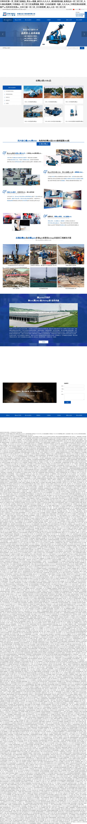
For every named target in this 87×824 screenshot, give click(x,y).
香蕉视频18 (65, 655)
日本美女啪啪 (8, 818)
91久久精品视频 (59, 786)
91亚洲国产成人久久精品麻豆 (18, 818)
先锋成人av (56, 518)
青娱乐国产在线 (20, 503)
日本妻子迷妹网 (30, 619)
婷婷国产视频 (72, 562)
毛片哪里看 (7, 655)
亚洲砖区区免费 (8, 468)
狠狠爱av (64, 652)
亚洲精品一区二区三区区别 (21, 786)
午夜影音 (45, 541)
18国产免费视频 (58, 594)
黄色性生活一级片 (76, 475)
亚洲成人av (32, 687)
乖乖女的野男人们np (45, 791)
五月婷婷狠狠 (18, 518)
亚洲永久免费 (82, 551)
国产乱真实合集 (51, 451)
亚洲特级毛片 (65, 515)
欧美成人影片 (77, 488)
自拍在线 (5, 798)
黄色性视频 (14, 459)
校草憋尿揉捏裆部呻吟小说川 (55, 589)
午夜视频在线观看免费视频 (53, 539)
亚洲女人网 (59, 473)
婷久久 (85, 605)
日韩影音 (35, 753)
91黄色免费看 (3, 694)
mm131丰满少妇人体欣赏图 (6, 492)
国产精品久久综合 (36, 801)
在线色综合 (44, 508)
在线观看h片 (9, 816)
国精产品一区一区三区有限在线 (74, 483)
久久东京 (56, 761)
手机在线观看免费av (17, 677)
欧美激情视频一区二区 (24, 678)
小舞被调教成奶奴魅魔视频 (75, 468)
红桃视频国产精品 (59, 542)
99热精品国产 (42, 584)
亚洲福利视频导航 (72, 641)
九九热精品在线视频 (18, 734)
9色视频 (83, 515)
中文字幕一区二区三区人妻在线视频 (9, 571)
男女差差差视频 (51, 684)
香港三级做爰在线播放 (18, 754)
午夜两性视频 (55, 695)
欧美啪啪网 (51, 637)
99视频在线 (42, 558)
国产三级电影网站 (17, 514)
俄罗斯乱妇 (23, 465)
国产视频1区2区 (31, 532)
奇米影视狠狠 (6, 637)
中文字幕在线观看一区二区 (6, 461)
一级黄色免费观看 (28, 801)
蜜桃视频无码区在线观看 (12, 568)
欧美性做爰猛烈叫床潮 (53, 568)
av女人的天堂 (71, 544)
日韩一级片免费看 (34, 642)
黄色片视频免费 (40, 501)
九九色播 (5, 455)
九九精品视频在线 (61, 465)
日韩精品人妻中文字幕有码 (75, 786)
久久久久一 (8, 621)
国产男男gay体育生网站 (64, 518)
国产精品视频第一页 (64, 798)
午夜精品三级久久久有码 (47, 591)
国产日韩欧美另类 (45, 475)
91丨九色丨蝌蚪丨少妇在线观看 (76, 518)
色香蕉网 (76, 771)
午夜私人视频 (34, 564)
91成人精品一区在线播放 (60, 546)
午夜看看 (57, 452)
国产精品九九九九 (62, 495)
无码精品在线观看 (15, 655)
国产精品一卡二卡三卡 (16, 605)
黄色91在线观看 (10, 525)
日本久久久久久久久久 (21, 499)
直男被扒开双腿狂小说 (42, 526)
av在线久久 (18, 498)
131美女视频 (80, 546)
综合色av (70, 578)
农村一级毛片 (17, 619)
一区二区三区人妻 (75, 601)
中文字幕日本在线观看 (39, 594)
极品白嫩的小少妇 (42, 522)
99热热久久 (69, 611)
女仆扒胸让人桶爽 (19, 555)
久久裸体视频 (32, 538)
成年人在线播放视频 (77, 552)
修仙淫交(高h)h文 (49, 597)
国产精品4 (19, 489)
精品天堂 (70, 715)
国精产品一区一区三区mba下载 (46, 529)
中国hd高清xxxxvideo (19, 607)
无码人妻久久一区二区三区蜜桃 (64, 528)
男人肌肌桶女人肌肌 (64, 704)
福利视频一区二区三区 (6, 565)
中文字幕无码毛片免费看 (26, 562)
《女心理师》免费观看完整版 (45, 458)
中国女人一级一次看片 (53, 496)
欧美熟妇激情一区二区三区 (42, 493)
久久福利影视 (24, 619)
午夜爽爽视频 (10, 488)
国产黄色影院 (65, 554)
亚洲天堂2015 (49, 750)
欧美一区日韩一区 (51, 691)
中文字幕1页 (9, 778)
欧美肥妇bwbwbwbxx (35, 635)
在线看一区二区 (7, 446)
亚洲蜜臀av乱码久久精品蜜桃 (27, 466)
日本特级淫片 (49, 731)
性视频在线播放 (13, 784)
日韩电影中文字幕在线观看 (56, 501)
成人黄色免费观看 (13, 751)
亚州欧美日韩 (21, 645)
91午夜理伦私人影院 (9, 465)
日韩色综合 (48, 512)
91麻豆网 (59, 817)
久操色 (77, 685)
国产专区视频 (81, 559)
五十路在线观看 (9, 704)
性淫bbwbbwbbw (71, 684)
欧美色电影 (6, 481)
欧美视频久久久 (60, 705)
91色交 (5, 641)
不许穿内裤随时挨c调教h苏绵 (27, 483)
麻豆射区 (18, 609)
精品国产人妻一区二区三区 (48, 456)
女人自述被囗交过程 (80, 645)
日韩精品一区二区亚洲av (60, 823)
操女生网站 (15, 569)
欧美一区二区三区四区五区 (47, 485)
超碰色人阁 (73, 496)
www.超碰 (37, 529)
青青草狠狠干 (59, 482)
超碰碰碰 (38, 453)
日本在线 (5, 688)
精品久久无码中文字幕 (25, 471)
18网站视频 (36, 528)
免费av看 (49, 635)
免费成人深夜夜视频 (17, 505)
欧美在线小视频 (44, 817)
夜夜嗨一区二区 (82, 482)
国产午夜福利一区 (39, 502)
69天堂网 (37, 516)
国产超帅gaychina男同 (79, 481)
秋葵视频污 (52, 542)
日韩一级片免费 (61, 688)
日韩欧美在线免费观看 (13, 768)
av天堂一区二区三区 (28, 479)
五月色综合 (6, 735)
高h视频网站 (26, 804)
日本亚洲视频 (13, 710)
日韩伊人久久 (78, 607)
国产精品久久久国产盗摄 (57, 621)
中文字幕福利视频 (53, 629)
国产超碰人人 (74, 821)
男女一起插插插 (73, 503)
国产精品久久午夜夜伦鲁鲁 (8, 697)
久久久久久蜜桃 (61, 531)
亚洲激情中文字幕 (50, 627)
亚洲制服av (29, 459)
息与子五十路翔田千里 (7, 478)
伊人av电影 (57, 516)
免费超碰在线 (51, 546)
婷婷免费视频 (79, 675)
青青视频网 (50, 668)
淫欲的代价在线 (52, 662)
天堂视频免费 (63, 788)
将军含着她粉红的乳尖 (49, 763)
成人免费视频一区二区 (60, 486)
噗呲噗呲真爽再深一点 (45, 714)
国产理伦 (84, 700)
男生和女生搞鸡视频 (60, 535)
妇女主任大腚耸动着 (27, 522)
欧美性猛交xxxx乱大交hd (16, 561)
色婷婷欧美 (17, 601)
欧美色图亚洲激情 (28, 632)
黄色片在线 (68, 538)
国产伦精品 (68, 652)
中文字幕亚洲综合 (8, 574)
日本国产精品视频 (80, 814)
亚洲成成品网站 (16, 546)
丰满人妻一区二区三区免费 (27, 638)
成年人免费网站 (75, 622)
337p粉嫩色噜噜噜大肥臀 (70, 688)
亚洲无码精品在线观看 (38, 803)
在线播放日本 (60, 479)
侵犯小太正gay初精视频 (37, 622)
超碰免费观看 (3, 483)
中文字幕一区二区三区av (19, 511)
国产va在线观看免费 (40, 472)
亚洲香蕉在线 (75, 578)
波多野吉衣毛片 (61, 811)
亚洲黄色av (62, 488)
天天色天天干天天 (20, 531)
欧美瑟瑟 (38, 498)
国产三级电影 (43, 708)
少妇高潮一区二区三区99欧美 (32, 458)
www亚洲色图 (43, 585)
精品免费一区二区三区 (46, 538)
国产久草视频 (78, 612)
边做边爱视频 (73, 629)
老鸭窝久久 (35, 465)
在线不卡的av (20, 469)
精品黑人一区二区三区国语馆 (24, 625)
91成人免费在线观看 (35, 524)
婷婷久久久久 (67, 514)
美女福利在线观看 (68, 551)
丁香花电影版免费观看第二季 (33, 546)
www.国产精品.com (63, 568)
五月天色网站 (38, 451)
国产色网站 (84, 478)
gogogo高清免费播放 (44, 569)
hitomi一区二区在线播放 (57, 544)
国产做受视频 (62, 670)
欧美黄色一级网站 (24, 589)
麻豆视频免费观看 (40, 811)
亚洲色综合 (76, 711)
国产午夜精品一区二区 (34, 542)
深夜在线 (6, 521)
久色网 (75, 624)
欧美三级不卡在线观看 (66, 720)
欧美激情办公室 (32, 449)
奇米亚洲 (32, 609)
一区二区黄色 (25, 717)
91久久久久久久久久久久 (49, 566)
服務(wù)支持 (69, 19)
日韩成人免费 (75, 665)
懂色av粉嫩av (27, 453)
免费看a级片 (40, 640)
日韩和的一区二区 (82, 614)
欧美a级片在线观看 (35, 471)
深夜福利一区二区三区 (67, 734)
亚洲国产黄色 (13, 515)
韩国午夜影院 (59, 700)
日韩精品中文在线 (24, 549)
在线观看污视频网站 (79, 564)
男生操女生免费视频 (23, 578)
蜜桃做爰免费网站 (80, 496)
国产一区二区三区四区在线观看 (30, 488)
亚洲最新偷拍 (64, 684)
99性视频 (58, 509)
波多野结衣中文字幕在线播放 (23, 575)
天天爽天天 (5, 728)
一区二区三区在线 (46, 556)
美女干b (54, 476)
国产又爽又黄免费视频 (26, 780)
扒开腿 (21, 519)
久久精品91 (69, 671)
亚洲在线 (27, 662)
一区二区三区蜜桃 (48, 505)
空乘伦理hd (75, 614)
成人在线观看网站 (13, 624)
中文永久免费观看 (69, 549)
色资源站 (85, 728)
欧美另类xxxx (68, 531)
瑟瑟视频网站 (78, 493)
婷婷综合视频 (34, 651)
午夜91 (55, 800)
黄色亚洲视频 (74, 577)
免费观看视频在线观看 (22, 728)
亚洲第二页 (32, 463)
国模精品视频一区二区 (19, 534)
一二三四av (10, 541)
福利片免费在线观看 (37, 554)
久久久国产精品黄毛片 (62, 565)
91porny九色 (54, 495)
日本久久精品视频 (24, 587)
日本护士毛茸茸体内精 (58, 738)
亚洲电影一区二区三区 (76, 615)
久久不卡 (59, 781)
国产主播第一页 (20, 479)
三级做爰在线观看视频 (30, 710)
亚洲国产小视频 (78, 674)
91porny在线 (69, 559)
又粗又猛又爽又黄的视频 (54, 650)
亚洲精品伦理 (55, 708)
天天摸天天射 (10, 469)
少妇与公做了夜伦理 (30, 502)
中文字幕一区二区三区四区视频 (36, 534)
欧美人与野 (82, 780)
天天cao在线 (43, 737)
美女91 (40, 741)
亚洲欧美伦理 (3, 538)
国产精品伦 (68, 521)
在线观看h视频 (46, 572)
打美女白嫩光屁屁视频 (51, 509)
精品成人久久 (28, 664)
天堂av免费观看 (19, 698)
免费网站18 (65, 753)
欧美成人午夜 (45, 662)
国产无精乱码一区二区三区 (80, 561)
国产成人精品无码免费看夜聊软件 (53, 796)
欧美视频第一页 (44, 773)
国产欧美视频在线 (59, 551)
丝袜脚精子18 (35, 605)
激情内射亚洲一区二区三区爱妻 (67, 678)
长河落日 (19, 558)
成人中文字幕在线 (12, 801)
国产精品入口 (60, 584)
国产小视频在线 (12, 554)
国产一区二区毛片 (11, 455)
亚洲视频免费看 (75, 637)
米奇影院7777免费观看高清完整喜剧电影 (63, 456)
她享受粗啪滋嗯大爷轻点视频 (37, 531)
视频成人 (63, 750)
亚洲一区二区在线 (39, 452)
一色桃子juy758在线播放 (56, 575)
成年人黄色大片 (36, 479)
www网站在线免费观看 (19, 496)
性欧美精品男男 (18, 582)
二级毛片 (43, 798)
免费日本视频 (79, 797)
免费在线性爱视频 (75, 594)
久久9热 (20, 544)
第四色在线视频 (75, 625)
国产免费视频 (47, 499)
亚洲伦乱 (39, 817)
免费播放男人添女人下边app (31, 511)
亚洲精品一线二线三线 (48, 638)
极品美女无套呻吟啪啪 (66, 808)
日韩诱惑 (77, 525)
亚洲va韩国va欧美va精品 (8, 493)
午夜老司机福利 (70, 605)
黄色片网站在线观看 (44, 650)
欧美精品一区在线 (31, 472)
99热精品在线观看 (78, 678)
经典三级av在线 (45, 682)
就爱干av (67, 502)
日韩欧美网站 (38, 538)
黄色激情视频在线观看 (57, 625)
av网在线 (78, 545)
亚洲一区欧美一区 (41, 804)
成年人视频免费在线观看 (56, 715)
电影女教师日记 (77, 817)
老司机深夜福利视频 (23, 493)
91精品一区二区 (49, 462)
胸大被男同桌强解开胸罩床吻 (72, 536)
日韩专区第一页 (62, 695)
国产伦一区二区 (68, 618)
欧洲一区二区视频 (4, 629)
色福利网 (5, 597)
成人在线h (32, 452)
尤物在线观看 (30, 707)
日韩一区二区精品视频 (28, 521)
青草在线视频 (74, 803)
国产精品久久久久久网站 (48, 718)
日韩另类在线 (75, 801)
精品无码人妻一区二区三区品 (20, 675)
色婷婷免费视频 (10, 473)
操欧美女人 (69, 724)
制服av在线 (42, 604)
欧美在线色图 (36, 571)
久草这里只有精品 (15, 512)
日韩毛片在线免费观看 (36, 561)
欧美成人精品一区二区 (57, 624)
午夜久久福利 (58, 728)
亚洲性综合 (54, 528)
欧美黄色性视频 (36, 813)
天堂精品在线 (49, 604)
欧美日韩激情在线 (55, 524)
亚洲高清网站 (82, 820)
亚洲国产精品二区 (36, 715)
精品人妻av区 (62, 637)
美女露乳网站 (44, 684)
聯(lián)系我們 (79, 19)
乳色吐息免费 (10, 677)
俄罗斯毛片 (11, 579)
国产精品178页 (50, 545)
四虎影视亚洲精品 (16, 466)
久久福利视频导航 (72, 645)
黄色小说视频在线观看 (70, 476)
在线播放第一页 (42, 486)
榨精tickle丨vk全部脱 (16, 823)
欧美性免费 (38, 508)
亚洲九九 (37, 544)
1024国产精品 (69, 751)
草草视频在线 (80, 511)
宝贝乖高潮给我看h (28, 612)
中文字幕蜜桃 (73, 514)
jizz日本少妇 (22, 770)
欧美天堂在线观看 (82, 491)
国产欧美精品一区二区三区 (30, 705)
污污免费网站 (69, 548)
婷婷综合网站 (50, 740)
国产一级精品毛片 (12, 681)
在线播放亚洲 (62, 751)
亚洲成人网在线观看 (72, 582)
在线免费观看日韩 (36, 525)
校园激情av (78, 516)
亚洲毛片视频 (63, 475)
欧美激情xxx (78, 764)
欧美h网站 (23, 502)
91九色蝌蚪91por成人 (79, 781)
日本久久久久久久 (59, 499)
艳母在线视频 (27, 503)
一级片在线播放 (66, 479)
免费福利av (63, 690)
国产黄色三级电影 (28, 496)
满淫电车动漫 (8, 684)
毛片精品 (65, 566)
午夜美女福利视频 (19, 522)
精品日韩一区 (48, 473)
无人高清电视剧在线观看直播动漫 (72, 501)
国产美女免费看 (66, 469)
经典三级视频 (60, 511)
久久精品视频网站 (32, 823)
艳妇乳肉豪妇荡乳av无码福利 (43, 448)
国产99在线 (68, 475)
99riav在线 (56, 637)
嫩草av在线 (51, 677)
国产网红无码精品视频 (74, 591)
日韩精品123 (48, 453)
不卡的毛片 (79, 577)
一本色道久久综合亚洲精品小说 (68, 529)
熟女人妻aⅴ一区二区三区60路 (69, 511)
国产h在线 (82, 584)
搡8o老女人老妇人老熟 (46, 816)
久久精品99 (53, 791)
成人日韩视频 (34, 700)
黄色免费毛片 (72, 703)
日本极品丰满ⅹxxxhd (66, 743)
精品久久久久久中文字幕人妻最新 (9, 598)
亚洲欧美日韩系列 (70, 561)
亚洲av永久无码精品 (11, 738)
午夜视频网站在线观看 (72, 627)
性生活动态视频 (27, 555)
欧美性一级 (84, 516)
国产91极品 (57, 770)
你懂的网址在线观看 (69, 701)
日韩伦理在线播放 (35, 536)
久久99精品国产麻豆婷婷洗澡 (49, 661)
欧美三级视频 (56, 612)
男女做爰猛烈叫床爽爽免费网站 (39, 459)
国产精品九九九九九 (47, 657)
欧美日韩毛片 (37, 469)
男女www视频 (54, 453)
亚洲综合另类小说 (17, 483)
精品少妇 (13, 462)
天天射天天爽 (67, 761)
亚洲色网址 (18, 648)
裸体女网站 (35, 641)
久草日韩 (40, 556)
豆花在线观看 (38, 589)
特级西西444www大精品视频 (34, 446)
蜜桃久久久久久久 (33, 548)
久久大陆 (85, 763)
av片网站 (2, 518)
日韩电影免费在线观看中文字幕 (50, 468)
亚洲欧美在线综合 (16, 492)
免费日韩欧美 (60, 469)
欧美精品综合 (34, 695)
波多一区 (8, 588)
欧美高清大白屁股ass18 (65, 680)
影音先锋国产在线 (25, 674)
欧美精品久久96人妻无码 (50, 579)
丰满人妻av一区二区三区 (61, 492)
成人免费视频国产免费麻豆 (70, 608)
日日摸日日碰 (82, 767)
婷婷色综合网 (17, 541)
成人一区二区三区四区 (43, 465)
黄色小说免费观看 (65, 718)
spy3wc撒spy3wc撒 (35, 499)
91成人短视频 (28, 531)
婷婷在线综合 (33, 448)
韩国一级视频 (26, 449)
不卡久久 (45, 617)
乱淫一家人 (50, 701)
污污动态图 (8, 544)
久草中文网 (27, 697)
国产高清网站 (47, 615)
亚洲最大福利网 (58, 598)
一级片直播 (12, 810)
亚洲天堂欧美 (28, 817)
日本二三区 (28, 635)
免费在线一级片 (37, 816)
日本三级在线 (68, 512)
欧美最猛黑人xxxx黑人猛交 (8, 522)
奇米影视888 (22, 725)
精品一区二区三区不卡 (69, 800)
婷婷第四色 (26, 745)
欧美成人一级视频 (67, 458)
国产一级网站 (30, 601)
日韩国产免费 (76, 750)
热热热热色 (48, 655)
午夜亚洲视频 (77, 647)
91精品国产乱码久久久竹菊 (72, 574)
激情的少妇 (6, 451)
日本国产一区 (79, 532)
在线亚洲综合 (83, 558)
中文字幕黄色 (32, 518)
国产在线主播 (74, 479)
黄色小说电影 (58, 618)
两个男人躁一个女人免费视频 (53, 585)
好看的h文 (69, 568)
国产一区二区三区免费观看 (40, 807)
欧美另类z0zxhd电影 (10, 559)
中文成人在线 (13, 667)
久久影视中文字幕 (30, 528)
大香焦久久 (39, 476)
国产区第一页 (52, 793)
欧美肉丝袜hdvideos (8, 501)
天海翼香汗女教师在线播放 (72, 459)
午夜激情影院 (25, 595)
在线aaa (78, 741)
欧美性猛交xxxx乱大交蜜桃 (35, 608)
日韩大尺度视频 (51, 697)
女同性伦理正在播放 (81, 718)
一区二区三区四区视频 (9, 607)
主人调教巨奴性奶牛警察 (40, 758)
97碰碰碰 (20, 713)
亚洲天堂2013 (17, 587)
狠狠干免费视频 (8, 546)
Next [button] (84, 34)
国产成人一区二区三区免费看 (15, 717)
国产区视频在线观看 (80, 698)
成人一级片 (75, 465)
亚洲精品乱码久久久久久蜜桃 (10, 463)
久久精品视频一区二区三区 (25, 700)
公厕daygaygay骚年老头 (78, 524)
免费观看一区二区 (74, 471)
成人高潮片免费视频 (23, 766)
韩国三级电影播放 (71, 455)
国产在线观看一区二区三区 (49, 672)
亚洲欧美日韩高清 (71, 565)
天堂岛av (63, 607)
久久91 (70, 790)
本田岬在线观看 (25, 489)
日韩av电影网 (54, 584)
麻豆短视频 (49, 495)
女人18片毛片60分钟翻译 (8, 721)
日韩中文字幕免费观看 (58, 651)
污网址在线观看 (75, 551)
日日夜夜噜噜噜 (7, 625)
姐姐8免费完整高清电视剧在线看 (63, 564)
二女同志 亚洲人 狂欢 (9, 711)
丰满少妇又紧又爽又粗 (57, 818)
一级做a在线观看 (59, 774)
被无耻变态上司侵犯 (46, 463)
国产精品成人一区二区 (27, 657)
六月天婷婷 (26, 584)
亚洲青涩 (19, 751)
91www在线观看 (68, 498)
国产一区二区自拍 (30, 733)
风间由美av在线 (28, 525)
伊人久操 (15, 647)
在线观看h (59, 692)
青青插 (48, 535)
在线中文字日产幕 (55, 704)
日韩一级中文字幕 (70, 506)
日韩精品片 (53, 574)
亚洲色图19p (15, 798)
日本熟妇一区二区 (68, 584)
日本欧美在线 (16, 574)
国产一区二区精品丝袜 (73, 820)
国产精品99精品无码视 (5, 499)
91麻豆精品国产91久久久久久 (30, 611)
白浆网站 (37, 781)
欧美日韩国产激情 (78, 677)
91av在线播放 (72, 502)
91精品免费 (49, 708)
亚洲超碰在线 (13, 687)
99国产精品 (3, 642)
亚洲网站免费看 (44, 451)
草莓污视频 (16, 721)
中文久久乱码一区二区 (6, 695)
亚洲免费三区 (25, 640)
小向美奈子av (70, 558)
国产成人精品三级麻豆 (61, 662)
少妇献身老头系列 (43, 605)
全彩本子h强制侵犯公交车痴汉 (19, 631)
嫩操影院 (40, 671)
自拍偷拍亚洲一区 (25, 508)
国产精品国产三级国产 (60, 714)
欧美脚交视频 (28, 569)
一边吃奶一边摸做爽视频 (20, 473)
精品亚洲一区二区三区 (40, 655)
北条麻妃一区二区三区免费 (49, 728)
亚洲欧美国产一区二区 (78, 654)
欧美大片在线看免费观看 (10, 763)
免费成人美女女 (54, 635)
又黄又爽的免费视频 (42, 648)
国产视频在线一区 (47, 602)
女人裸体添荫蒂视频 (61, 536)
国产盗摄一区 (18, 465)
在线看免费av (54, 512)
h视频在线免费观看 (24, 545)
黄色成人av (12, 594)
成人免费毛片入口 (71, 764)
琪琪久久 (55, 503)
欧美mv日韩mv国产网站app (57, 655)
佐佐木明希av (42, 579)
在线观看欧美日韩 (48, 488)
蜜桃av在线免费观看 (22, 602)
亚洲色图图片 (14, 516)
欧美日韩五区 (9, 562)
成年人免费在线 (68, 750)
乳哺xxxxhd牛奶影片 (47, 658)
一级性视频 (68, 622)
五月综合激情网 (32, 489)
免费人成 (41, 499)
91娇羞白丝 (38, 645)
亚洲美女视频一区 (4, 448)
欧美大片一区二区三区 (49, 516)
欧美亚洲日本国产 (44, 681)
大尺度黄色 (32, 453)
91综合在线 (18, 581)
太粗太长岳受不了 (76, 584)
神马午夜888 (24, 605)
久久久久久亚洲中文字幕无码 (78, 747)
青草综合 (71, 650)
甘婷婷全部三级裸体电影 (56, 556)
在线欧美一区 (59, 645)
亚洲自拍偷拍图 (30, 451)
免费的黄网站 (60, 478)
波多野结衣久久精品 (72, 783)
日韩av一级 (49, 690)
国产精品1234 (83, 784)
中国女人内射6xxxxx (18, 572)
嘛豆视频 (42, 644)
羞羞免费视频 (17, 642)
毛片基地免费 (17, 727)
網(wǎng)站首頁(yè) (8, 19)
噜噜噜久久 (75, 715)
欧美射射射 (32, 645)
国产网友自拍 (76, 499)
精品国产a (2, 514)
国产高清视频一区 (74, 731)
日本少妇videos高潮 (55, 581)
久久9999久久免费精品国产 (66, 505)
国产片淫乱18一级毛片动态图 (62, 466)
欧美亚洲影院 (39, 691)
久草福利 (42, 544)
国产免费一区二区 (49, 503)
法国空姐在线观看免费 (46, 711)
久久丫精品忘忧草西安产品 (61, 558)
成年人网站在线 (82, 456)
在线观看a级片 (47, 808)
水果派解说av (82, 660)
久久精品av (22, 821)
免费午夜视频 (48, 482)
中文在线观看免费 (4, 558)
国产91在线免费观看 (47, 492)
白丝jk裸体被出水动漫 (37, 778)
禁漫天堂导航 (40, 572)
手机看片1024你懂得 (82, 715)
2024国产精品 (26, 691)
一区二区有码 (75, 592)
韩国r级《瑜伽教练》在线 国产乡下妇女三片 (49, 521)
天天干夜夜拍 (57, 489)
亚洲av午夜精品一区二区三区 (10, 456)
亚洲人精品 (60, 599)
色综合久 (63, 519)
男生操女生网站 (63, 455)
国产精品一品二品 (27, 524)
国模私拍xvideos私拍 (67, 738)
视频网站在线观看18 (60, 476)
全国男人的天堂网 (71, 492)
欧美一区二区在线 (13, 556)
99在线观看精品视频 (73, 727)
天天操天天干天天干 (21, 641)
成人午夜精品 (64, 509)
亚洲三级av (39, 624)
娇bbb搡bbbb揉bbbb (29, 773)
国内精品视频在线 (11, 538)
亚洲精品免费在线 (49, 609)
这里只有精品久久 (74, 680)
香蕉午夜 (50, 664)
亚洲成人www (43, 462)
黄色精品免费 (80, 651)
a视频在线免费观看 (10, 694)
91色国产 (70, 758)
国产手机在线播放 (39, 701)
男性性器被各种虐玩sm (11, 584)
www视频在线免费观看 (20, 757)
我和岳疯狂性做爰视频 (46, 801)
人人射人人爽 (55, 604)
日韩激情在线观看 (65, 493)
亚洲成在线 (31, 768)
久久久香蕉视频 (50, 703)
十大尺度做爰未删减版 (78, 505)
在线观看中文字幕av (8, 675)
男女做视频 (22, 492)
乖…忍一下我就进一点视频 (76, 463)
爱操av (19, 707)
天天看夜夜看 (26, 755)
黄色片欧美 (42, 528)
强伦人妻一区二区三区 (61, 548)
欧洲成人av (57, 526)
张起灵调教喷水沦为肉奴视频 (46, 525)
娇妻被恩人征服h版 (78, 694)
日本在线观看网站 (28, 475)
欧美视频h (72, 595)
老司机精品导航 (8, 611)
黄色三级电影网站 (54, 641)
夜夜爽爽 (54, 482)
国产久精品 (26, 720)
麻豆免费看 (61, 604)
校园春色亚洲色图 (41, 598)
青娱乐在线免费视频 (15, 566)
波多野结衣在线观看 (15, 519)
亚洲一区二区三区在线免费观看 (9, 531)
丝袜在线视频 (63, 538)
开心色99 (80, 728)
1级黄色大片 (43, 483)
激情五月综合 (54, 781)
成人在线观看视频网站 (55, 607)
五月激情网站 (40, 680)
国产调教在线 (48, 528)
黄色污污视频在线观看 (60, 459)
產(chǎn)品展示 (28, 19)
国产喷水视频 (63, 611)
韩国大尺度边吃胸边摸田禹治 (58, 502)
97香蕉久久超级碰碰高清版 (61, 472)
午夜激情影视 (7, 561)
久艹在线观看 (42, 466)
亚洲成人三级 (36, 462)
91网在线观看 (29, 492)
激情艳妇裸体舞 (9, 707)
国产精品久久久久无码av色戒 (34, 578)
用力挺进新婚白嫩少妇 (17, 577)
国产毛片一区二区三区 (19, 485)
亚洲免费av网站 (65, 700)
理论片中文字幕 (44, 491)
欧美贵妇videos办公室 (33, 509)
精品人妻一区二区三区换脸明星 (48, 548)
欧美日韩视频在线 (36, 519)
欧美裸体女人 (75, 738)
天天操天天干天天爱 (59, 628)
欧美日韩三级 (27, 448)
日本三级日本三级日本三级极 (57, 463)
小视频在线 (82, 499)
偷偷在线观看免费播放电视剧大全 (56, 569)
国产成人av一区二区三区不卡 (27, 787)
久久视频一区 (18, 634)
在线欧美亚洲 (22, 774)
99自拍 (62, 618)
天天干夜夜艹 (4, 714)
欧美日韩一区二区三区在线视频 (38, 512)
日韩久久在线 (51, 813)
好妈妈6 (51, 771)
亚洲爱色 (11, 535)
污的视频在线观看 (4, 479)
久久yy (54, 492)
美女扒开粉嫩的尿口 (10, 475)
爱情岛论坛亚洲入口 (12, 491)
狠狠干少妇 (62, 595)
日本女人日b (33, 568)
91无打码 (8, 638)
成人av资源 (64, 645)
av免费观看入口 (68, 637)
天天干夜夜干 (52, 461)
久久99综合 (25, 737)
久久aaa (23, 713)
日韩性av (19, 459)
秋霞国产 (54, 674)
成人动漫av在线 (16, 549)
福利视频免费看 (50, 455)
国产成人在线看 (37, 677)
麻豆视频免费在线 (76, 681)
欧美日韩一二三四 (83, 628)
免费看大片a (12, 658)
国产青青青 (48, 584)
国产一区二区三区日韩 (14, 627)
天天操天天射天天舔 (70, 448)
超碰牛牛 (58, 505)
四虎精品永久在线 (39, 541)
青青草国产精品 (80, 740)
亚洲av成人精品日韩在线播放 (39, 506)
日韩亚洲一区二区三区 (63, 771)
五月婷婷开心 (68, 607)
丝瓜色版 (46, 787)
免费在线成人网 (78, 713)
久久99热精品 (72, 617)
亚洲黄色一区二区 (37, 485)
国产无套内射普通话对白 (34, 585)
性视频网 (13, 518)
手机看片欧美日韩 (24, 541)
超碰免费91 (26, 515)
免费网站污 (63, 781)
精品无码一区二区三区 (67, 482)
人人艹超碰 (59, 515)
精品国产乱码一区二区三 (18, 453)
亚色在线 (83, 483)
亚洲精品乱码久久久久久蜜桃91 (33, 798)
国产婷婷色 (35, 728)
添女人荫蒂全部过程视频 (56, 804)
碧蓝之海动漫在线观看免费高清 (77, 469)
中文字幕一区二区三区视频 (34, 737)
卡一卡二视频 (39, 575)
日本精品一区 (39, 515)
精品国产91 (60, 764)
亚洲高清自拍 (81, 471)
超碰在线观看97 (26, 734)
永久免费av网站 (38, 532)
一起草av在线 (72, 735)
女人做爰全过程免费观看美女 (40, 455)
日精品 (4, 485)
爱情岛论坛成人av (64, 489)
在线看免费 (54, 705)
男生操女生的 (46, 776)
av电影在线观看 (17, 452)
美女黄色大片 (33, 508)
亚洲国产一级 (3, 488)
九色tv (79, 503)
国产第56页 (40, 587)
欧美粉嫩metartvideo (61, 681)
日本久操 (72, 564)
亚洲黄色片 (78, 486)
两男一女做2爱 (65, 582)
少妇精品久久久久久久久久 (68, 744)
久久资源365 (53, 820)
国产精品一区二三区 (43, 571)
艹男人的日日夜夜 (71, 509)
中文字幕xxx (76, 800)
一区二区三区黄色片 (81, 531)
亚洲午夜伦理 (69, 681)
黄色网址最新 (44, 446)
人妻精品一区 (15, 476)
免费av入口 (78, 476)
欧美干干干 (73, 808)
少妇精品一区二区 (53, 577)
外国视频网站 (14, 588)
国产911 (70, 515)
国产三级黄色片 (47, 631)
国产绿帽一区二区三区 (67, 473)
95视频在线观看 (56, 619)
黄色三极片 (41, 631)
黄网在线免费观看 (13, 542)
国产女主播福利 (4, 751)
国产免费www (79, 652)
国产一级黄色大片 (48, 695)
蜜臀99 (1, 617)
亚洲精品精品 (18, 661)
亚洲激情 (23, 458)
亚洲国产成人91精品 (50, 459)
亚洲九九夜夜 (60, 735)
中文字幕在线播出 (73, 489)
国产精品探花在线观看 (68, 478)
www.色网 (64, 559)
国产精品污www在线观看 (37, 559)
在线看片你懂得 (63, 797)
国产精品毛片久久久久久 (67, 575)
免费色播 (70, 747)
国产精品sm (58, 574)
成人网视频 (36, 539)
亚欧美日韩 (74, 644)
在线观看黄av (48, 466)
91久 (3, 505)
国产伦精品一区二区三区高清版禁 (63, 791)
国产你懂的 (43, 495)
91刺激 (26, 721)
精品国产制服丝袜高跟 (8, 534)
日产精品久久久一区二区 (37, 492)
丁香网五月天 (69, 519)
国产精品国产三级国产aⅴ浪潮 (75, 793)
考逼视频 (37, 796)
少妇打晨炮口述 (74, 528)
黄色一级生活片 (45, 688)
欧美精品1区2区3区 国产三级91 (60, 483)
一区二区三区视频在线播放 (53, 561)
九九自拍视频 (40, 672)
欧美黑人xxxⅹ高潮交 (32, 552)
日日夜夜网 (42, 453)
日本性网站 (31, 539)
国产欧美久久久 (24, 823)
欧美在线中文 (15, 803)
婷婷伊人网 (67, 471)
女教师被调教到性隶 (29, 684)
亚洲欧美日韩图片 (11, 508)
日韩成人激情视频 (7, 459)
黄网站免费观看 (78, 587)
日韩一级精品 (67, 601)
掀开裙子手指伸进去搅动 (12, 612)
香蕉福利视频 (65, 715)
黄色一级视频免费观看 (26, 478)
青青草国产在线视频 (81, 602)
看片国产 (10, 466)
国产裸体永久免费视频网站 (26, 783)
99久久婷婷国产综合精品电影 (16, 614)
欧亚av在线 (52, 499)
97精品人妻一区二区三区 (28, 481)
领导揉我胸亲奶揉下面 (28, 571)
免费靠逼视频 (24, 681)
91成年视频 (60, 807)
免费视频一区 (68, 535)
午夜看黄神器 (40, 488)
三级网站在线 (24, 491)
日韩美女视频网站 (44, 469)
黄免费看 (57, 797)
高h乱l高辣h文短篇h (36, 599)
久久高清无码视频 (21, 495)
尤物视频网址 (72, 807)
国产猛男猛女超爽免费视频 (72, 662)
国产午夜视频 (63, 592)
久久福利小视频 (58, 566)
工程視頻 (59, 19)
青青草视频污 (24, 648)
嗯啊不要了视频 (21, 705)
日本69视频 (21, 664)
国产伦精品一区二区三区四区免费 (42, 549)
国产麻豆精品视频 (15, 599)
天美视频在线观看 (66, 462)
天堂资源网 (16, 800)
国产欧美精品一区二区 (33, 766)
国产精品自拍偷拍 (52, 465)
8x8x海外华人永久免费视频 (72, 495)
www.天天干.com (7, 506)
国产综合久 (56, 455)
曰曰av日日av (52, 628)
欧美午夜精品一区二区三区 (57, 687)
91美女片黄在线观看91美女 (61, 451)
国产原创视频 (63, 784)
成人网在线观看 (46, 680)
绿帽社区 (65, 499)
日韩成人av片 (64, 724)
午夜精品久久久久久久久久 (49, 452)
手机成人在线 (75, 585)
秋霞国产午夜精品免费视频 (74, 753)
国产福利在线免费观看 (37, 562)
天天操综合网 (5, 452)
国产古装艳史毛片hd (8, 587)
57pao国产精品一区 (36, 806)
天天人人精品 (39, 456)
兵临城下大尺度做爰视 (8, 741)
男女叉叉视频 (24, 751)
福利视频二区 (40, 505)
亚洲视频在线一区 (32, 493)
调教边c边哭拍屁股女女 (50, 472)
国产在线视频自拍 (26, 685)
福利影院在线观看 (47, 582)
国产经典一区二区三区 (51, 601)
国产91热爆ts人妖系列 (77, 657)
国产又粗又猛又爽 (68, 745)
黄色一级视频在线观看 (57, 657)
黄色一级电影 (75, 559)
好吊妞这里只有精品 (26, 561)
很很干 (37, 482)
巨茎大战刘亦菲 (52, 565)
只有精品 (45, 690)
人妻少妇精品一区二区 (28, 598)
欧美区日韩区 (45, 668)
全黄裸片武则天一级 (76, 515)
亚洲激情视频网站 (51, 652)
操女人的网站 (73, 816)
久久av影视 (29, 581)
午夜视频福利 (30, 602)
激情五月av (29, 728)
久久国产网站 (57, 724)
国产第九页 (15, 678)
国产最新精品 (52, 803)
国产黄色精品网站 (55, 733)
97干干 (80, 685)
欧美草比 (15, 740)
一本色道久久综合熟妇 (43, 634)
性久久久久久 (35, 627)
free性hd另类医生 (75, 571)
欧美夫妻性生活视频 (66, 803)
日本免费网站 (33, 680)
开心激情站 (45, 735)
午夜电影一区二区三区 (7, 628)
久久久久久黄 (60, 757)
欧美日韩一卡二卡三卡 (61, 579)
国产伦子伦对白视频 (8, 505)
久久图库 (50, 767)
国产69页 (53, 558)
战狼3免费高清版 (10, 485)
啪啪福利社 (84, 486)
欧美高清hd (77, 760)
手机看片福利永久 (69, 488)
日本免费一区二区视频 (31, 476)
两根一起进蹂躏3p (12, 503)
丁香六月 (65, 764)
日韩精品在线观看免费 (29, 469)
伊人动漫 (47, 700)
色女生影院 (67, 595)
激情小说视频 (37, 483)
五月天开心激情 (35, 558)
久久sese (15, 707)
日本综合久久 (15, 468)
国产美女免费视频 (70, 525)
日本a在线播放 (83, 538)
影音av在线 (21, 632)
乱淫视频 (50, 738)
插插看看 (5, 491)
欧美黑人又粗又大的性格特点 (64, 577)
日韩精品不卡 (74, 791)
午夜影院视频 (44, 545)
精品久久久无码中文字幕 (40, 750)
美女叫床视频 (81, 665)
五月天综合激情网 (32, 456)
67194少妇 (73, 512)
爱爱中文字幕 (20, 598)
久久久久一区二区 (62, 671)
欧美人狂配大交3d (44, 757)
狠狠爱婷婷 (54, 588)
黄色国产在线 (30, 675)
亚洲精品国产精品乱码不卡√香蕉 (67, 452)
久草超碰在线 (20, 521)
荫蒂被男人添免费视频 (80, 562)
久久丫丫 (65, 697)
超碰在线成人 (82, 661)
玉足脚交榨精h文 (33, 755)
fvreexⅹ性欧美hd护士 (57, 658)
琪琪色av (19, 491)
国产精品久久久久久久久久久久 (72, 642)
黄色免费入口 (52, 634)
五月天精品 (55, 758)
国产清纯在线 (9, 483)
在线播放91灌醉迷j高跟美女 (70, 672)
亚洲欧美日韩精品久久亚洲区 (15, 482)
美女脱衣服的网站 (76, 658)
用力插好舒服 (35, 631)
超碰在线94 (7, 605)
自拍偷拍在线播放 (16, 821)
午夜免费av (80, 528)
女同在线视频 (75, 456)
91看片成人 (20, 571)
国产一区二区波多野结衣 (55, 727)
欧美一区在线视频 (56, 538)
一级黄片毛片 (78, 589)
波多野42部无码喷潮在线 (49, 594)
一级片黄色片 (68, 710)
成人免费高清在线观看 (10, 526)
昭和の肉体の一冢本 (38, 751)
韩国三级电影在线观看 (27, 791)
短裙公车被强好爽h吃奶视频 (64, 496)
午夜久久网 (17, 651)
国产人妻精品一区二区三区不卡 (50, 534)
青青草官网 (54, 614)
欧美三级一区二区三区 (29, 565)
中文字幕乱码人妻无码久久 (24, 568)
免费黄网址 (54, 473)
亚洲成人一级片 (50, 541)
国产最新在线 (35, 793)
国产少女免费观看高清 (37, 535)
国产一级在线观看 (74, 534)
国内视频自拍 (78, 684)
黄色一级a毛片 (3, 612)
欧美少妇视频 (32, 691)
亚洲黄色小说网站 (10, 657)
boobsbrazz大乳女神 (41, 788)
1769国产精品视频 (20, 475)
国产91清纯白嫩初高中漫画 (7, 727)
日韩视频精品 (67, 754)
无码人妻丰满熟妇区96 (47, 778)
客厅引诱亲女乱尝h (28, 784)
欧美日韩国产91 (43, 813)
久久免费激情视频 (17, 458)
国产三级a (44, 562)
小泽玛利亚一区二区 (50, 486)
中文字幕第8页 (23, 546)
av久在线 (56, 552)
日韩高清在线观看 (38, 743)
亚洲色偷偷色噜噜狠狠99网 (69, 587)
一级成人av (41, 766)
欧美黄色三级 (81, 495)
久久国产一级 (33, 662)
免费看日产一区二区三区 (22, 446)
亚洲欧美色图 (60, 587)
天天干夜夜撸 (24, 472)
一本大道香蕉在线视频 (49, 724)
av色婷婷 (8, 566)
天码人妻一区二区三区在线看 (55, 481)
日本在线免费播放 (50, 552)
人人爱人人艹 (10, 774)
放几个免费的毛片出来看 (17, 461)
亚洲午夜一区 (29, 641)
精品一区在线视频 (73, 602)
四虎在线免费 (3, 764)
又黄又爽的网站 (37, 495)
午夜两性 (41, 638)
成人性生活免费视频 (12, 796)
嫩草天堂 (15, 469)
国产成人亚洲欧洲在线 (17, 680)
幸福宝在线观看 (59, 514)
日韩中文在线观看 (82, 574)
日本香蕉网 (41, 790)
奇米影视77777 (70, 770)
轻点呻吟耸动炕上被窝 (15, 471)
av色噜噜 (35, 598)
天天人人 (15, 604)
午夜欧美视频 (8, 476)
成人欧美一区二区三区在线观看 (19, 528)
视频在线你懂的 (61, 512)
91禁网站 (45, 535)
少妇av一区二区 (23, 727)
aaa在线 (53, 806)
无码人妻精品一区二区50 (36, 614)
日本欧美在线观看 (25, 661)
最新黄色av (65, 758)
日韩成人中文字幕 (60, 777)
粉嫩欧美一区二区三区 (72, 634)
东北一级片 (35, 638)
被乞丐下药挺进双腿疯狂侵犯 (71, 787)
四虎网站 (47, 642)
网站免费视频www (22, 476)
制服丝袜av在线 (12, 637)
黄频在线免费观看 (60, 640)
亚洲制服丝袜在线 (45, 599)
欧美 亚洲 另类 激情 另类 (75, 748)
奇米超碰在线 (18, 502)
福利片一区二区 (49, 723)
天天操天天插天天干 (36, 791)
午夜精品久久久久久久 (9, 817)
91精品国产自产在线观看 (33, 595)
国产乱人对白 (20, 755)
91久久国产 (9, 569)
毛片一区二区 (31, 589)
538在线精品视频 (29, 803)
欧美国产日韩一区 (18, 747)
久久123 (28, 577)
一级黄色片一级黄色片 (52, 479)
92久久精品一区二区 (71, 682)
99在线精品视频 (77, 619)
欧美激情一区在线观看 (27, 761)
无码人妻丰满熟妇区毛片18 (69, 713)
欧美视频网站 (32, 515)
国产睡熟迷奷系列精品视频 (31, 672)
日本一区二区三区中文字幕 (11, 595)
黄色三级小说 (59, 572)
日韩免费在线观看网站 (37, 654)
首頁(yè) (8, 415)
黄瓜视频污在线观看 (60, 448)
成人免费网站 (6, 579)
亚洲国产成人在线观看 (18, 488)
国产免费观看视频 (25, 617)
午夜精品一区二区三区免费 (27, 514)
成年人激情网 (82, 525)
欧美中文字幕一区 (48, 821)
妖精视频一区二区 (33, 745)
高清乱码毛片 (16, 532)
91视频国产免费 (16, 703)
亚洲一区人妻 (53, 587)
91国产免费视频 (26, 588)
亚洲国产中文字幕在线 (19, 697)
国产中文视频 (18, 508)
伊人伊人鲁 (73, 516)
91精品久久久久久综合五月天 (25, 599)
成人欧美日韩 (53, 572)
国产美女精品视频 (76, 588)
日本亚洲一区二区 (15, 748)
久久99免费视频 (83, 591)
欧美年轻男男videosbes (43, 496)
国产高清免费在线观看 (75, 526)
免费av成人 (59, 522)
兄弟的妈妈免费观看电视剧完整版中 (16, 448)
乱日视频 (64, 574)
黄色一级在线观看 (12, 524)
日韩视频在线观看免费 (41, 478)
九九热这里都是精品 (41, 489)
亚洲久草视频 (79, 629)
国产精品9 (50, 651)
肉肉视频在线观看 (14, 813)
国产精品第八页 (16, 486)
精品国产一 (40, 745)
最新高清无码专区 (78, 542)
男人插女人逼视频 (45, 519)
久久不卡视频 (77, 714)
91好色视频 (11, 582)
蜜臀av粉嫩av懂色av (25, 670)
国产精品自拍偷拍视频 (46, 704)
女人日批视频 (48, 558)
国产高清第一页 (22, 733)
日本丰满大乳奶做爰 (53, 531)
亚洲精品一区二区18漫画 (69, 705)
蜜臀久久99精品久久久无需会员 (77, 818)
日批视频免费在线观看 (30, 529)
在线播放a (82, 741)
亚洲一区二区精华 (8, 486)
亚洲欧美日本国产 (52, 469)
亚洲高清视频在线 (68, 774)
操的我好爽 (17, 781)
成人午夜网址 (79, 529)
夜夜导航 (81, 750)
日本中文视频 (82, 548)
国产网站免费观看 (70, 781)
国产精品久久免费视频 (60, 644)
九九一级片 (20, 481)
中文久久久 (19, 556)
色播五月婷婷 (64, 485)
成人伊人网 (47, 501)
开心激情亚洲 (71, 661)
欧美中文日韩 (57, 648)
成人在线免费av (40, 564)
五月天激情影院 (72, 718)
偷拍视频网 (5, 524)
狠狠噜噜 (17, 545)
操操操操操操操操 (77, 638)
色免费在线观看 (19, 584)
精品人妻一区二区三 (73, 655)
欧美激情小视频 (79, 502)
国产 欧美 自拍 (44, 645)
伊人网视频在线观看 (4, 627)
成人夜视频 (69, 566)
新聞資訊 (38, 19)
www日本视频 (35, 634)
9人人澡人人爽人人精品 (5, 592)
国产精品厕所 (84, 745)
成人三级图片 (73, 691)
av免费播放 (64, 627)
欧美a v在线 (74, 531)
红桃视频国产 (77, 539)
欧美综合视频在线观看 (56, 532)
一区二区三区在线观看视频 (60, 668)
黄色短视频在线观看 (17, 501)
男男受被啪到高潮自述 (45, 715)
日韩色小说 (16, 493)
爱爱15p (78, 568)
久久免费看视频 (22, 668)
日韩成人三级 (76, 482)
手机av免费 (37, 481)
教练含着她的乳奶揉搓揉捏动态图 (42, 565)
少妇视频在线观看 (50, 489)
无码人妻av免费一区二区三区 (44, 820)
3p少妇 (59, 708)
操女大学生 (31, 763)
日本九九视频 (7, 489)
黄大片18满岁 (53, 786)
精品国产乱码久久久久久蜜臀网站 (38, 713)
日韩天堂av (12, 555)
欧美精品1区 (28, 615)
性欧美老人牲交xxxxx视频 (16, 506)
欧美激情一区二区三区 (43, 767)
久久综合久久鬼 (5, 556)
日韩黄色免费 (37, 521)
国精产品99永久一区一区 (37, 632)
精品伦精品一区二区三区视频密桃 (72, 508)
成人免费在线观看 (57, 462)
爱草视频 (64, 728)
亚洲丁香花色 (81, 801)
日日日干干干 (46, 554)
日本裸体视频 (9, 472)
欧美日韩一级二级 (19, 608)
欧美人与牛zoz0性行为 (39, 763)
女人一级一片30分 (75, 628)
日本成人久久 (70, 552)
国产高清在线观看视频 (77, 535)
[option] (43, 34)
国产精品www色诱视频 (12, 615)
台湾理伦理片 (21, 569)
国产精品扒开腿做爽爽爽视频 (39, 612)
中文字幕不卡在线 (70, 446)
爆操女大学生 (84, 609)
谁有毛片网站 (35, 748)
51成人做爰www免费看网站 (68, 674)
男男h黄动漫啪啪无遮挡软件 (72, 725)
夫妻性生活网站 (56, 741)
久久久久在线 (8, 803)
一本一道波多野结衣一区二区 (63, 534)
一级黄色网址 (29, 559)
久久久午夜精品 (14, 602)
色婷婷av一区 (33, 667)
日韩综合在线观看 (32, 717)
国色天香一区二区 (59, 672)
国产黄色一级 (54, 631)
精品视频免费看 (20, 565)
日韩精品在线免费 (53, 599)
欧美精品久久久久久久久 (50, 564)
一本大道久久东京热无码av (80, 581)
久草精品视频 (56, 767)
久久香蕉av (70, 631)
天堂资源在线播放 (12, 479)
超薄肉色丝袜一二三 (30, 516)
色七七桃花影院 (55, 592)
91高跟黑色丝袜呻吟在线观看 (9, 685)
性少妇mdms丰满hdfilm (44, 542)
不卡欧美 (23, 714)
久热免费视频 (56, 591)
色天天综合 (12, 601)
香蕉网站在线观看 (30, 690)
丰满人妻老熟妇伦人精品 (70, 486)
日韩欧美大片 (78, 565)
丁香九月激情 (26, 542)
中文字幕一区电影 (61, 449)
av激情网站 (9, 631)
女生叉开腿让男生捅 (39, 619)
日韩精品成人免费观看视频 (25, 536)
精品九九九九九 (18, 462)
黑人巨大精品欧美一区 (20, 455)
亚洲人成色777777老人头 (60, 806)
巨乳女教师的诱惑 (12, 648)
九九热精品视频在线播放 (20, 715)
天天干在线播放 (62, 561)
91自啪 (5, 528)
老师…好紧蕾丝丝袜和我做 (63, 629)
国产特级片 (13, 499)
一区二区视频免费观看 (27, 634)
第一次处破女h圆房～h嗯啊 (22, 763)
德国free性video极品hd (63, 733)
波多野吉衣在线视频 (6, 462)
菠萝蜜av (24, 793)
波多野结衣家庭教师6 (4, 609)
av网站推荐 (71, 542)
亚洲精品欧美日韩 (9, 514)
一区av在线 (37, 714)
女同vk (12, 592)
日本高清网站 (82, 465)
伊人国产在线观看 (28, 485)
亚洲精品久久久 (49, 758)
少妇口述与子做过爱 (65, 526)
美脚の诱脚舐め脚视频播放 (34, 545)
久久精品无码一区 (65, 727)
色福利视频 (66, 721)
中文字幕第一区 (69, 546)
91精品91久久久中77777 (36, 660)
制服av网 (80, 578)
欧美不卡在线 (76, 695)
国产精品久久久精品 (24, 486)
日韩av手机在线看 (72, 741)
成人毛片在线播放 (67, 621)
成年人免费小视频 (16, 794)
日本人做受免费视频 (33, 640)
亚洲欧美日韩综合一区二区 (41, 518)
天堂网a (49, 581)
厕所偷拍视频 (34, 818)
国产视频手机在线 (51, 774)
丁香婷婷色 (60, 503)
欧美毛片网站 (24, 601)
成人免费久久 (26, 505)
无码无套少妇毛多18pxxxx (17, 611)
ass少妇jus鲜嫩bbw (66, 766)
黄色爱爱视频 (84, 468)
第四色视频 (64, 544)
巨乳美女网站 (55, 821)
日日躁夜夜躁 (53, 448)
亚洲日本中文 (3, 559)
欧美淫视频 (62, 524)
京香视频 (22, 711)
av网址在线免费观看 (38, 694)
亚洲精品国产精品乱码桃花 (71, 541)
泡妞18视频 (53, 535)
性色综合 (25, 698)
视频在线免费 (64, 747)
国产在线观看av (70, 711)
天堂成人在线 (84, 498)
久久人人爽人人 (77, 717)
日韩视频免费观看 (45, 611)
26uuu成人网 (16, 668)
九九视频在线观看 (23, 451)
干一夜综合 (43, 561)
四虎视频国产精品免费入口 (42, 568)
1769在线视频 (29, 465)
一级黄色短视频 (32, 617)
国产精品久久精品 (74, 462)
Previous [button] (3, 34)
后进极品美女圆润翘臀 (5, 555)
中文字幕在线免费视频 (67, 658)
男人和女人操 (5, 796)
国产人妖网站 (10, 572)
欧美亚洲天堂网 (81, 787)
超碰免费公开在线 (83, 592)
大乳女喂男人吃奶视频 (5, 594)
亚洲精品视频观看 (52, 817)
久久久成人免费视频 (33, 767)
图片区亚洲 (12, 634)
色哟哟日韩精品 (33, 624)
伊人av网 (24, 577)
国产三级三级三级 (78, 478)
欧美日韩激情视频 (23, 532)
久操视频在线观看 (46, 607)
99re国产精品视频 (42, 509)
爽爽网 (70, 466)
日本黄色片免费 (52, 515)
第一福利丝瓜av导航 (43, 637)
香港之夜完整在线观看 (6, 808)
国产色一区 (65, 522)
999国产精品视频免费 (73, 597)
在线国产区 (19, 588)
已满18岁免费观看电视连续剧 (22, 526)
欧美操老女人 (44, 581)
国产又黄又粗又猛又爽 (57, 766)
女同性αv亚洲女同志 (18, 724)
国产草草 (27, 624)
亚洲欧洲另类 (6, 498)
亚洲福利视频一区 (77, 498)
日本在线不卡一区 (69, 465)
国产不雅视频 (43, 514)
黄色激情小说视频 (65, 491)
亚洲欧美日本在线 (17, 478)
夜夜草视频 (73, 740)
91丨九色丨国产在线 (24, 609)
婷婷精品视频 (26, 767)
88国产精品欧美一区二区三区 (74, 522)
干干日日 (79, 604)
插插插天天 (49, 670)
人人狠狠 (49, 574)
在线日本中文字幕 (81, 791)
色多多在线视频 (41, 818)
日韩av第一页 (65, 598)
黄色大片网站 (27, 645)
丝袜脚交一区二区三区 (54, 475)
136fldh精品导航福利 (72, 451)
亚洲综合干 (29, 535)
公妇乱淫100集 (78, 705)
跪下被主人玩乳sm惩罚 (8, 766)
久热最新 (18, 548)
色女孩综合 (70, 499)
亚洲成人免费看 (49, 483)
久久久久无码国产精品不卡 (65, 615)
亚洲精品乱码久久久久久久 (65, 585)
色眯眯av (39, 611)
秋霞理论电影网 (37, 618)
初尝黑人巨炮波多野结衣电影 (25, 748)
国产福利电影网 (28, 723)
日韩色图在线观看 (25, 548)
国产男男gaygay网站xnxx (55, 720)
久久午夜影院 (7, 518)
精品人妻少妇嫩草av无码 (45, 524)
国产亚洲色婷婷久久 (48, 619)
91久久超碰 (26, 534)
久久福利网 (70, 694)
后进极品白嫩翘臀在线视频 (53, 810)
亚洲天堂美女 (34, 555)
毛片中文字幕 (9, 645)
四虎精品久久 (76, 466)
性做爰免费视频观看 (62, 555)
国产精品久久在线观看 (73, 554)
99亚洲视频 (78, 807)
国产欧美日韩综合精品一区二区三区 (35, 735)
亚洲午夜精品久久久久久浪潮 (6, 453)
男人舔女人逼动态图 (4, 535)
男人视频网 (34, 671)
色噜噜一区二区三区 (38, 468)
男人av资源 (16, 579)
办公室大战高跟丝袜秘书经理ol (67, 619)
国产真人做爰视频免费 (64, 591)
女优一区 (6, 466)
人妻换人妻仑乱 (62, 760)
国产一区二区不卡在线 (36, 621)
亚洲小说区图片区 (32, 800)
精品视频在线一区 (62, 453)
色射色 (13, 608)
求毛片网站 (61, 810)
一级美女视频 (50, 518)
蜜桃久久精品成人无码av (81, 512)
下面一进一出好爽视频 (74, 704)
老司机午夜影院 (70, 667)
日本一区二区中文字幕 (27, 747)
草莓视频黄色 (42, 748)
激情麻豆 (61, 737)
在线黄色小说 (77, 558)
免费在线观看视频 (18, 657)
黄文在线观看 (19, 524)
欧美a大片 (71, 598)
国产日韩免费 (69, 592)
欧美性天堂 (47, 449)
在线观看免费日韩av (27, 519)
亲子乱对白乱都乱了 (33, 486)
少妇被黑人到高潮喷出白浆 (80, 446)
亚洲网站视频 (72, 493)
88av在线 (38, 800)
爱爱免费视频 (26, 461)
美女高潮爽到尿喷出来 (39, 774)
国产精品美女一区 (46, 575)
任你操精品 (14, 446)
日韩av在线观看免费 (44, 797)
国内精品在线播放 (63, 605)
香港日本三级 (11, 652)
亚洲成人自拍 (26, 463)
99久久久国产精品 (83, 466)
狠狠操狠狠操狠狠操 (50, 598)
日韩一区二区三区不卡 (81, 608)
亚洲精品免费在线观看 (16, 670)
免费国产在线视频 (44, 546)
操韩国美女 (45, 664)
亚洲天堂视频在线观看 (14, 451)
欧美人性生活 (67, 463)
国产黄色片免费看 (27, 614)
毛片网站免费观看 (17, 644)
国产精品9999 (35, 556)
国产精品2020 (6, 687)
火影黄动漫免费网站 (62, 682)
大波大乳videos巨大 (76, 618)
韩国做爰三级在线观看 (44, 461)
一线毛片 (50, 625)
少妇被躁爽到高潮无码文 (68, 677)
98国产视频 (49, 476)
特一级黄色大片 (55, 760)
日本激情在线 (48, 721)
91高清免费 (30, 506)
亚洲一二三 (48, 804)
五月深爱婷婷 (83, 774)
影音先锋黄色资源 (26, 501)
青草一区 (10, 703)
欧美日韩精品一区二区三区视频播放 (44, 588)
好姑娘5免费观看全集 (24, 642)
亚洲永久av (39, 668)
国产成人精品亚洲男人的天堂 (63, 698)
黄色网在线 (79, 479)
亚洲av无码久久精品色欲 (65, 516)
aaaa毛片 (29, 512)
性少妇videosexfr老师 (54, 680)
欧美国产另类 (81, 585)
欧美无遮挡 (11, 452)
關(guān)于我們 (18, 19)
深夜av (8, 813)
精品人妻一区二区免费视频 (35, 711)
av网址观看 (29, 806)
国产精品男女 (42, 796)
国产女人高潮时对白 (72, 472)
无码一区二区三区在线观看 (49, 743)
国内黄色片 (77, 455)
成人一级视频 (3, 635)
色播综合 (67, 763)
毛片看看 (54, 466)
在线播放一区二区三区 (44, 628)
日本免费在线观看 (56, 488)
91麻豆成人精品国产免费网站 (6, 532)
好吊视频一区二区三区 (29, 468)
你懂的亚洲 (78, 648)
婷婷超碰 (51, 571)
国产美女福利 (54, 707)
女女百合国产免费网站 (70, 449)
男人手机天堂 (53, 549)
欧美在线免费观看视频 (22, 456)
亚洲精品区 (50, 665)
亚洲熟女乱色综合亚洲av (25, 651)
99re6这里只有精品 (21, 516)
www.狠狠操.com (20, 801)
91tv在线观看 (3, 469)
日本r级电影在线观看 (54, 498)
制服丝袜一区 (7, 682)
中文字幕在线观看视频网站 (9, 698)
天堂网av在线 (16, 811)
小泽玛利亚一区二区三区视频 (72, 453)
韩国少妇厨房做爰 (79, 449)
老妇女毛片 (24, 459)
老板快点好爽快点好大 (61, 446)
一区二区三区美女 (51, 446)
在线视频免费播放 (19, 449)
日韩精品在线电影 (58, 734)
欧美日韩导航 (38, 463)
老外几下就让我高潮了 (82, 579)
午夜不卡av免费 (12, 581)
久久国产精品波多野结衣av (63, 468)
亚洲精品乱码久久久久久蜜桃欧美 (24, 682)
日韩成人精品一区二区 (37, 657)
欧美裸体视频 (19, 564)
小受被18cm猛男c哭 (68, 640)
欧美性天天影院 (63, 667)
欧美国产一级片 (79, 735)
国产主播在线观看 (83, 536)
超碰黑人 (44, 476)
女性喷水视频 (13, 498)
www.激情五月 (76, 549)
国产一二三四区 (62, 711)
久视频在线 (56, 617)
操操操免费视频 (41, 597)
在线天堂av (44, 691)
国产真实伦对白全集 (19, 652)
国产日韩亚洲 (33, 577)
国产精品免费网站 (79, 448)
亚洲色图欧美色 (24, 665)
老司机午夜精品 (63, 723)
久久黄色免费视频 (14, 481)
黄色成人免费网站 (40, 821)
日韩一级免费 (31, 751)
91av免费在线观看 (76, 575)
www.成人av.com (57, 627)
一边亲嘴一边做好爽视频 (65, 740)
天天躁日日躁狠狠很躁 (43, 675)
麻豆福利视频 (50, 608)
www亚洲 (5, 508)
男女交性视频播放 (20, 618)
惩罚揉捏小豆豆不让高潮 (57, 458)
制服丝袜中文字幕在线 (20, 731)
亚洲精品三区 (53, 449)
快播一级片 (48, 807)
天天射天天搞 (14, 529)
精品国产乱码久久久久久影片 (59, 525)
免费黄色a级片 (44, 692)
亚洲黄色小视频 (21, 529)
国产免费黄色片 (58, 461)
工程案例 (49, 19)
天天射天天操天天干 (44, 481)
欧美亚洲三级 (15, 544)
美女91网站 (36, 466)
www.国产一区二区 (35, 628)
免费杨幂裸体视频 (70, 780)
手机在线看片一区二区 (61, 632)
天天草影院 (2, 650)
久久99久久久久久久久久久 (8, 449)
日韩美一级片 (19, 761)
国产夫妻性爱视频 (41, 449)
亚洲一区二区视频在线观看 (21, 658)
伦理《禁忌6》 (49, 506)
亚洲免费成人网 (7, 599)
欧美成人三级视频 (66, 556)
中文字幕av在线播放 (78, 605)
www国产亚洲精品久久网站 (8, 651)
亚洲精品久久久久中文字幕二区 (23, 667)
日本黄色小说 (75, 707)
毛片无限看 (65, 624)
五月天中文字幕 (62, 647)
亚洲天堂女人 (33, 588)
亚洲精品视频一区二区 (37, 682)
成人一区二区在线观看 (11, 575)
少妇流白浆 (28, 713)
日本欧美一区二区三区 (59, 609)
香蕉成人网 (79, 627)
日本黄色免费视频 (73, 491)
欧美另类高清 (56, 665)
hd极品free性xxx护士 (36, 581)
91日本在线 (73, 710)
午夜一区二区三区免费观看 (21, 594)
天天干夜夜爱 (31, 807)
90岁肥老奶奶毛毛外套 (21, 764)
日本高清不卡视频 (41, 555)
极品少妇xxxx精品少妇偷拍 (35, 692)
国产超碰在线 (13, 609)
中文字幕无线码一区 (60, 549)
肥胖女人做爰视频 (26, 482)
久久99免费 (33, 478)
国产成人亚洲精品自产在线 (51, 555)
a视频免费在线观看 (26, 564)
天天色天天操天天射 (66, 625)
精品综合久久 (33, 503)
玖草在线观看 (34, 501)
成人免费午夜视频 (11, 597)
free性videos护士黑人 (31, 698)
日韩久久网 (23, 581)
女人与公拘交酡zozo (4, 582)
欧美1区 (79, 821)
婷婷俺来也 (5, 578)
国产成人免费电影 (29, 455)
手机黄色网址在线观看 (42, 755)
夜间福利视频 (50, 478)
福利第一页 (53, 511)
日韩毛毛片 (44, 622)
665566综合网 (75, 611)
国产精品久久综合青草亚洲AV (30, 597)
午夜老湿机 (52, 770)
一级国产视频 (78, 509)
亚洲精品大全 (42, 473)
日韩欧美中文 (69, 806)
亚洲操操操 (24, 462)
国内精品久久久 (56, 678)
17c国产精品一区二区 (45, 733)
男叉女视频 (82, 475)
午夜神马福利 (80, 451)
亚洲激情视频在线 (60, 471)
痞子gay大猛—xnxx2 (52, 692)
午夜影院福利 (82, 704)
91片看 (59, 743)
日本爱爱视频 (62, 521)
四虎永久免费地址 (9, 511)
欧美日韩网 (35, 496)
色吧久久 (78, 755)
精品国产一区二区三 (62, 707)
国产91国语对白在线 (76, 790)
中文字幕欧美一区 (47, 705)
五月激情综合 (10, 747)
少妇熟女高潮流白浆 (34, 461)
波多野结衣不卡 (15, 536)
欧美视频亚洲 (43, 479)
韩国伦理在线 (62, 498)
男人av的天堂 (20, 463)
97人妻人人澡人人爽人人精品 (32, 473)
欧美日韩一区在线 (9, 674)
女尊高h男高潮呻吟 (43, 471)
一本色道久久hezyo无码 (52, 522)
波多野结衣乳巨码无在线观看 (40, 652)
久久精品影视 (77, 461)
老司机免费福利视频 (61, 780)
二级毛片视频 (74, 521)
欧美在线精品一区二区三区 (61, 634)
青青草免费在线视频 (25, 452)
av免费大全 (20, 468)
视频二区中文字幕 (76, 538)
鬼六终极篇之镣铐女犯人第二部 (38, 647)
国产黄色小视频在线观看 (76, 458)
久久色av (2, 468)
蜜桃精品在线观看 (43, 539)
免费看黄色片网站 (52, 471)
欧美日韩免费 (78, 485)
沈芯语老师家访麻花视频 (68, 461)
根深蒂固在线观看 (24, 509)
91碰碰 (63, 501)
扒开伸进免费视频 (30, 495)
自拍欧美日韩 (58, 652)
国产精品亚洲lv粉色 (20, 551)
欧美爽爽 (61, 713)
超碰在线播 (61, 790)
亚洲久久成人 (29, 715)
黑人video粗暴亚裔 (17, 472)
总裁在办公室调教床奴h (70, 755)
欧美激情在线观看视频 (19, 525)
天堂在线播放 (35, 522)
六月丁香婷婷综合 (58, 677)
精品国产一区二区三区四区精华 (79, 473)
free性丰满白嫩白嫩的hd (72, 579)
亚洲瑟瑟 (28, 499)
